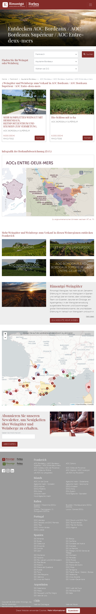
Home (4, 79)
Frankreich (14, 79)
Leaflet (72, 404)
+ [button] (5, 334)
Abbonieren (10, 444)
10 (40, 394)
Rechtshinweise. (8, 607)
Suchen (88, 54)
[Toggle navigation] (90, 4)
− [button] (5, 338)
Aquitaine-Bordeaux (28, 79)
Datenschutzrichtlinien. (22, 607)
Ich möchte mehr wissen (65, 320)
